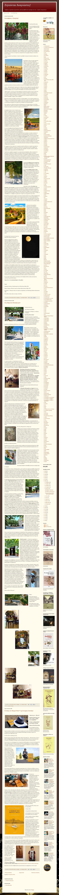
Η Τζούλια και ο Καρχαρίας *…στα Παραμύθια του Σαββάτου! (51, 802)
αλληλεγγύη (46, 62)
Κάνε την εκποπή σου (47, 228)
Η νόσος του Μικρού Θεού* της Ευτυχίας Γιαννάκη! (19, 710)
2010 (45, 520)
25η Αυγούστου (46, 48)
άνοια (45, 77)
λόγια (45, 252)
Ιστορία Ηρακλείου (47, 216)
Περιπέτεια (46, 340)
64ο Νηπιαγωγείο (47, 51)
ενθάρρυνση (46, 170)
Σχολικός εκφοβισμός (47, 394)
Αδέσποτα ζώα (46, 58)
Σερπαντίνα (46, 367)
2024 (45, 474)
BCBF (45, 450)
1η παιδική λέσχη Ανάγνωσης (49, 47)
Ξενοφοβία (46, 291)
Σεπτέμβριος (46, 366)
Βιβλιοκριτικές (46, 107)
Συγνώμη (45, 381)
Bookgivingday (46, 452)
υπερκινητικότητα (47, 418)
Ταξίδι (45, 402)
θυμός (45, 211)
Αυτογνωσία (46, 98)
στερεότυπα (46, 375)
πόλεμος (45, 347)
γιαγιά (45, 119)
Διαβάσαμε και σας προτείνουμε (49, 138)
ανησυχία (45, 75)
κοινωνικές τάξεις (47, 235)
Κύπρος (45, 246)
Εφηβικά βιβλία (46, 193)
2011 (45, 518)
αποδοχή (45, 84)
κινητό (45, 232)
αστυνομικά (46, 94)
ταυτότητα (45, 403)
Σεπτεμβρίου (47, 487)
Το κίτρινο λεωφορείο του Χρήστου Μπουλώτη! (51, 844)
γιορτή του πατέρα (47, 123)
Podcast (45, 457)
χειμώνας (45, 438)
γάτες (45, 114)
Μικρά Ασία (46, 273)
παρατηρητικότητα (47, 331)
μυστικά (45, 284)
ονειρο (45, 310)
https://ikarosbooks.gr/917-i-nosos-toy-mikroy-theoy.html (28, 863)
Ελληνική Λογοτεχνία (47, 163)
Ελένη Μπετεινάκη (47, 161)
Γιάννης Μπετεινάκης (47, 121)
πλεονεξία (45, 343)
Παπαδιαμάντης (46, 324)
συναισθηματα (46, 382)
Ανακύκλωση (46, 66)
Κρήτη (45, 242)
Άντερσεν (45, 78)
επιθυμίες (45, 181)
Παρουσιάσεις (46, 332)
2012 (45, 517)
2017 (45, 509)
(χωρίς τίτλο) (51, 811)
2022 (45, 477)
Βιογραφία (46, 110)
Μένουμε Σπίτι (46, 266)
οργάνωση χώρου (47, 313)
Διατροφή (45, 145)
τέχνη (45, 407)
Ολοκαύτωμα (46, 306)
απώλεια (45, 88)
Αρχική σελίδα (21, 872)
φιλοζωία (45, 427)
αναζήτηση (46, 64)
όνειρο (45, 311)
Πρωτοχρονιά (46, 359)
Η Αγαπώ (45, 200)
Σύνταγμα (45, 389)
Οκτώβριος (46, 305)
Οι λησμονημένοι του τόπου (48, 298)
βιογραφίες (46, 111)
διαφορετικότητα (47, 146)
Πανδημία (45, 323)
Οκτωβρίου (47, 485)
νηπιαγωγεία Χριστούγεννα (48, 287)
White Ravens (46, 460)
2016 (45, 510)
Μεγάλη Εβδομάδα (47, 263)
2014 (45, 514)
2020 (45, 480)
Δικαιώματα (46, 148)
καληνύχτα (46, 221)
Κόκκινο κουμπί (46, 236)
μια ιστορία (46, 270)
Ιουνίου (46, 497)
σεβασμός (45, 362)
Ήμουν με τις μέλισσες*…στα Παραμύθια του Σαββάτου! (51, 822)
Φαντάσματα (46, 422)
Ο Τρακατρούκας (47, 295)
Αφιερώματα (46, 102)
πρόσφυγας (46, 355)
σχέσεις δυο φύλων (47, 390)
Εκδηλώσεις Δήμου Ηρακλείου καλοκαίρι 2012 (49, 157)
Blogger (32, 889)
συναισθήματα (46, 383)
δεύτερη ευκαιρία (47, 134)
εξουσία (45, 177)
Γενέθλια (45, 115)
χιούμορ (45, 440)
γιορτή (45, 122)
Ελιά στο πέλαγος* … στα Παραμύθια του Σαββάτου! (51, 792)
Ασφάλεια (45, 95)
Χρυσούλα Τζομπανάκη (48, 444)
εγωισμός (45, 152)
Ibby (45, 456)
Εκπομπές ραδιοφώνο (47, 159)
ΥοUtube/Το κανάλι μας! (9, 880)
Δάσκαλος (45, 129)
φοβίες (45, 429)
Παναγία (45, 322)
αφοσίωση (45, 103)
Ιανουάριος (46, 212)
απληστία (45, 83)
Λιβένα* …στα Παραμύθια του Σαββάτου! (51, 770)
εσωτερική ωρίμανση (47, 186)
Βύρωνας (46, 525)
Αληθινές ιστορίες (47, 59)
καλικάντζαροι (46, 223)
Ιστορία (45, 215)
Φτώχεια (45, 433)
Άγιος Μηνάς (46, 55)
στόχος (45, 377)
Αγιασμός (45, 54)
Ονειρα (45, 307)
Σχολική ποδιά (46, 393)
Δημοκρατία (46, 137)
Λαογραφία (46, 250)
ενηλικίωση (46, 169)
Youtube (45, 461)
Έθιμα (45, 153)
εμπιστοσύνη (46, 166)
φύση (45, 434)
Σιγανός (45, 370)
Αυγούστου (47, 488)
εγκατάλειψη (46, 150)
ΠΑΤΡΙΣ (45, 336)
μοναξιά (45, 275)
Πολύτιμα (45, 350)
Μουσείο (45, 277)
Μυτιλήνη (45, 286)
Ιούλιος (45, 213)
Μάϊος (45, 258)
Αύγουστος (46, 96)
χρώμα (45, 445)
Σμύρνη (45, 373)
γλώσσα (45, 125)
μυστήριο (45, 283)
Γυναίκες (45, 127)
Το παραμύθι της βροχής (48, 410)
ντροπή (45, 290)
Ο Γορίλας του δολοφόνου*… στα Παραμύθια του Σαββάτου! (51, 781)
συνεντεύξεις (46, 385)
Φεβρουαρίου (47, 502)
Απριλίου (46, 499)
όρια (45, 314)
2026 (45, 471)
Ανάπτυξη (45, 71)
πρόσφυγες (46, 356)
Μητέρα (45, 269)
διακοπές (45, 142)
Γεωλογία (45, 118)
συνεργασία (46, 387)
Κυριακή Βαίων (46, 247)
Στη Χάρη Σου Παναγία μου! (12, 302)
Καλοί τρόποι (46, 224)
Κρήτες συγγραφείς (47, 240)
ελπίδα (45, 165)
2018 (45, 507)
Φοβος (45, 430)
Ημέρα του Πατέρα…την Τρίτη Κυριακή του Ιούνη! (51, 760)
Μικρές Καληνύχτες (47, 274)
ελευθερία (45, 162)
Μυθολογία (46, 282)
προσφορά (45, 354)
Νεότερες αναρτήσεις (8, 872)
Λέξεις (45, 251)
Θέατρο (45, 205)
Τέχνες (45, 406)
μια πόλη (45, 271)
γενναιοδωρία (46, 117)
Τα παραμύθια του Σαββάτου (48, 398)
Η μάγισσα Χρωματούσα (48, 201)
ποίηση (45, 346)
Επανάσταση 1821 (47, 178)
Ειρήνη (45, 154)
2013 (45, 515)
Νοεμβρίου (47, 483)
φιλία (45, 426)
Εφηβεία (45, 192)
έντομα (45, 174)
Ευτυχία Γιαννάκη (47, 190)
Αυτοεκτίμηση (46, 99)
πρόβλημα (45, 352)
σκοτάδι (45, 371)
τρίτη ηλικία (46, 414)
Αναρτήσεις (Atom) (12, 874)
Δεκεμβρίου (47, 482)
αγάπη (45, 52)
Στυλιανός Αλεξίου (47, 378)
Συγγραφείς (46, 379)
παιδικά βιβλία (46, 318)
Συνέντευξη (46, 386)
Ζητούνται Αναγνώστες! (18, 5)
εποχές (45, 184)
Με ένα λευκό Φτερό (47, 262)
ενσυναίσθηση (46, 173)
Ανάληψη (45, 67)
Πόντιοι (45, 351)
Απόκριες (45, 86)
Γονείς (45, 126)
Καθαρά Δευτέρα (47, 219)
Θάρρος (45, 204)
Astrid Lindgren (46, 449)
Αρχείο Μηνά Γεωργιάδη (48, 92)
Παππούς (45, 326)
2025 (45, 472)
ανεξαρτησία (46, 74)
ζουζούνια (45, 196)
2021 (45, 479)
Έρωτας (45, 185)
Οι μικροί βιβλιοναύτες (48, 299)
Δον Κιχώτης (46, 149)
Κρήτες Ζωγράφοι (47, 239)
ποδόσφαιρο (46, 344)
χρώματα (45, 446)
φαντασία (45, 421)
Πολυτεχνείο (46, 348)
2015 (45, 512)
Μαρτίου (46, 500)
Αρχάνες (45, 91)
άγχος (45, 56)
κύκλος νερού (46, 244)
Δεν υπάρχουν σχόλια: (24, 297)
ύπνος (45, 419)
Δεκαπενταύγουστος (47, 130)
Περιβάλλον (46, 339)
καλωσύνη (45, 227)
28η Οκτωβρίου (46, 50)
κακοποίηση (46, 220)
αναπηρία (45, 70)
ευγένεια (45, 188)
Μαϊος (45, 256)
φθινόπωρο (46, 423)
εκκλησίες (45, 158)
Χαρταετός (46, 437)
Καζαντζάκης (46, 217)
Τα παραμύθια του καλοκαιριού (49, 397)
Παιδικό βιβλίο (46, 320)
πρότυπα (45, 358)
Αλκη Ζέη (45, 60)
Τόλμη (45, 411)
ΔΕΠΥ (45, 133)
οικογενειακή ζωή (47, 303)
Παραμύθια (46, 327)
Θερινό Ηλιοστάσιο (47, 208)
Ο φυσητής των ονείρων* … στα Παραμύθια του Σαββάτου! (51, 833)
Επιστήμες (45, 182)
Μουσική (45, 280)
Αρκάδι (45, 90)
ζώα (44, 197)
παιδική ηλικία (46, 319)
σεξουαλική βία (46, 363)
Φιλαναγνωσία (46, 425)
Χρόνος (45, 442)
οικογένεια (46, 302)
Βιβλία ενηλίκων (46, 106)
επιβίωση (45, 180)
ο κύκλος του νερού (47, 294)
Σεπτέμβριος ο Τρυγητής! (11, 18)
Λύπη (45, 255)
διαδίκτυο (45, 141)
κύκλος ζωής (46, 243)
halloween (45, 454)
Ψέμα (45, 448)
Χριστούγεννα (46, 441)
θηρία (45, 209)
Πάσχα (45, 335)
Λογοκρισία (46, 254)
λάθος (45, 248)
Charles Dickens (46, 453)
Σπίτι (45, 374)
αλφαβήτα (45, 63)
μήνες (45, 267)
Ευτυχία (45, 189)
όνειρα (45, 309)
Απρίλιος (45, 87)
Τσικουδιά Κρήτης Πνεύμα (48, 415)
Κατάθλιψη (46, 231)
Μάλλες (45, 259)
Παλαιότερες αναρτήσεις (35, 872)
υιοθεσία (45, 417)
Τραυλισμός (46, 413)
